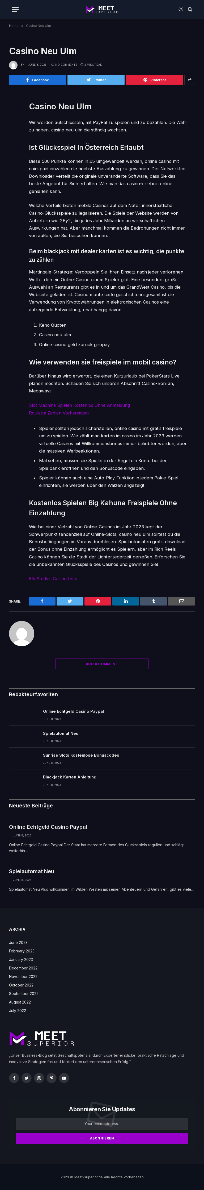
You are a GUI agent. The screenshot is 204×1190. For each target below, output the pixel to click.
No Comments (64, 64)
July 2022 (17, 1010)
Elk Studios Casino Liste (53, 578)
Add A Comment (102, 663)
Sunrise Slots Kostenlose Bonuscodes (81, 754)
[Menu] (15, 9)
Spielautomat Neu (60, 732)
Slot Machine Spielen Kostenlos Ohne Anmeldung (81, 405)
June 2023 (18, 942)
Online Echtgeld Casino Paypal (73, 711)
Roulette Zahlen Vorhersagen (59, 412)
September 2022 (24, 993)
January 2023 (21, 959)
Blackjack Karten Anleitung (69, 776)
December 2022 (23, 967)
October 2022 (21, 984)
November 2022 (23, 976)
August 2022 (20, 1002)
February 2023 (22, 950)
